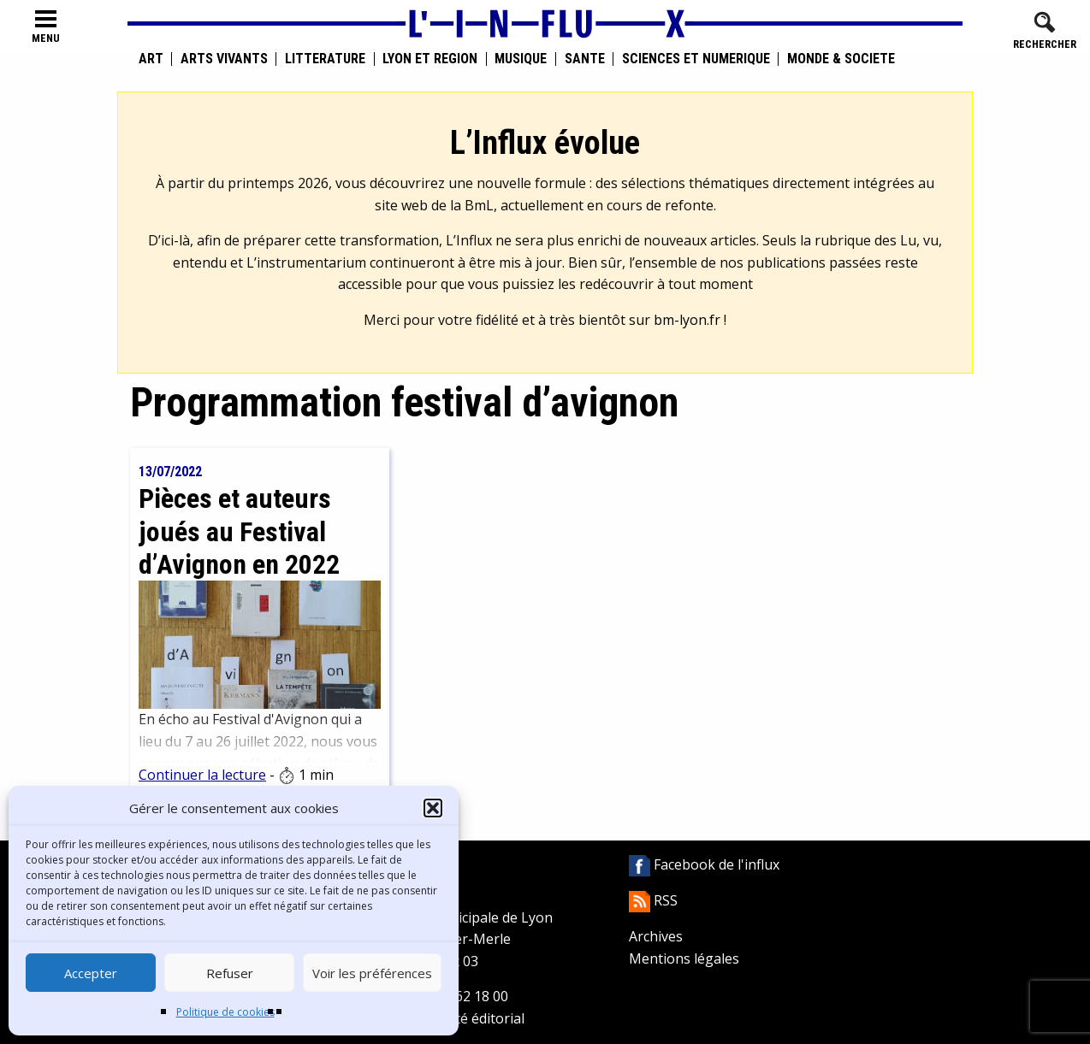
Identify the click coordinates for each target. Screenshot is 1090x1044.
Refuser (229, 973)
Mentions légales (684, 958)
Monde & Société (841, 59)
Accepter (90, 973)
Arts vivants (224, 59)
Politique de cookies (225, 1012)
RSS (653, 900)
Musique (521, 59)
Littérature (325, 59)
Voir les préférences (372, 973)
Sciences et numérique (696, 59)
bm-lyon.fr (687, 319)
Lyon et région (429, 59)
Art (151, 59)
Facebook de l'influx (704, 864)
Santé (585, 59)
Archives (656, 936)
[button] (432, 808)
